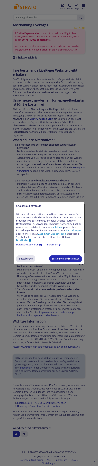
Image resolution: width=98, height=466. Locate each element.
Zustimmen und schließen (65, 258)
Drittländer (23, 240)
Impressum (53, 244)
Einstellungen (26, 258)
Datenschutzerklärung (29, 244)
